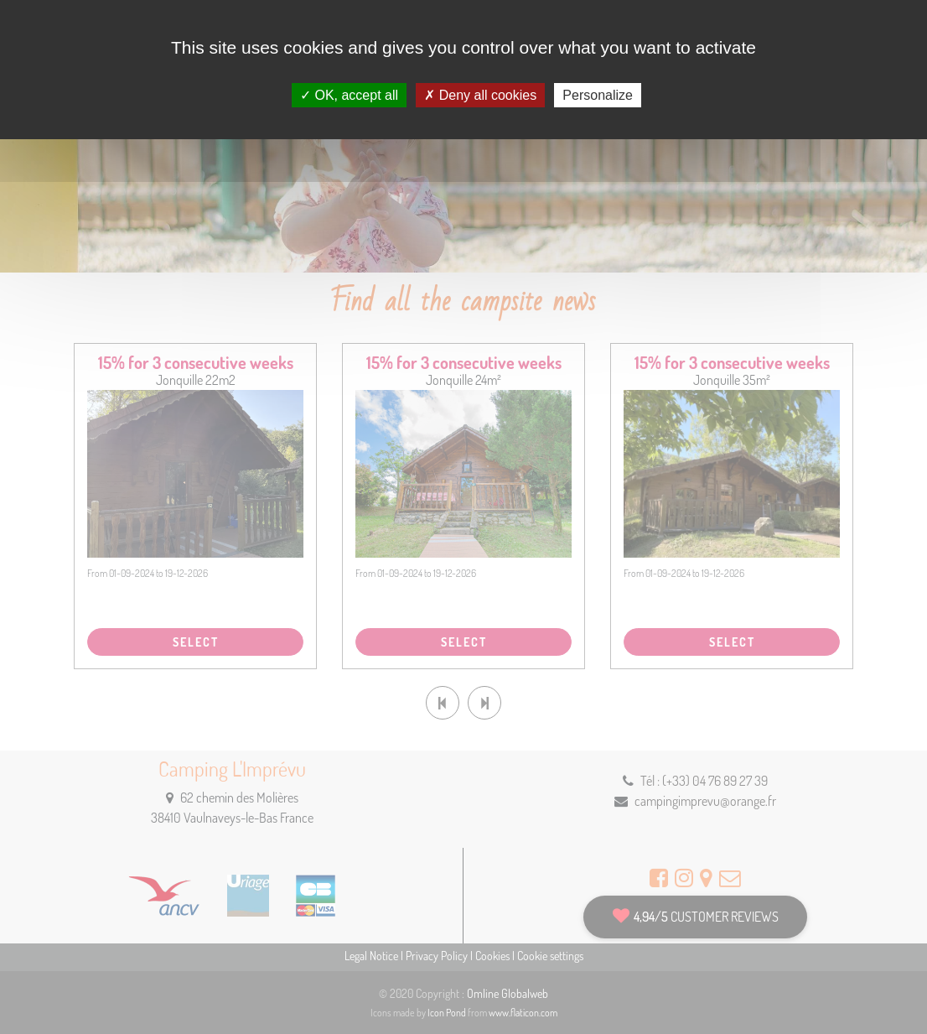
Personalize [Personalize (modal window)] (597, 95)
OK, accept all (349, 95)
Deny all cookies (480, 95)
